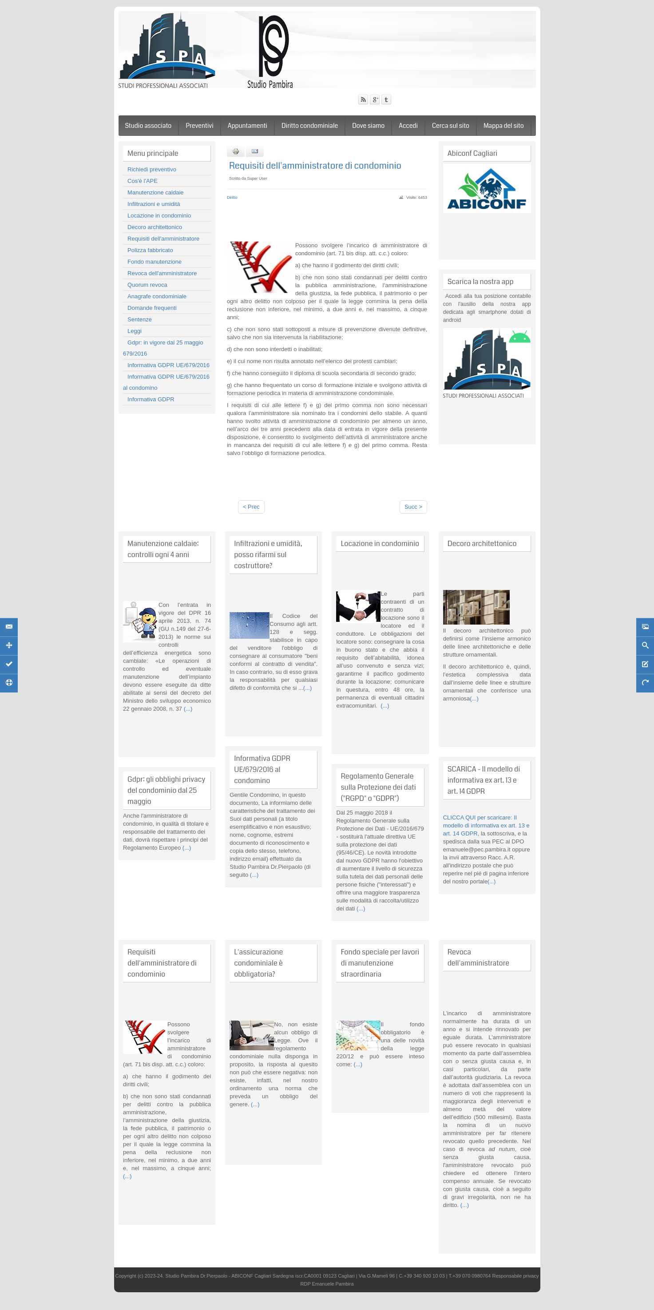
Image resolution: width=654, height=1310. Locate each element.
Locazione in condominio (159, 215)
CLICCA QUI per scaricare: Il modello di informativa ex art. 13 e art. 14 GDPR (486, 825)
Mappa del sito (504, 125)
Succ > (413, 506)
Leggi (134, 331)
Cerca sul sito (450, 125)
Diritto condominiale (309, 125)
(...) (187, 708)
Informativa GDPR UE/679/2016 (168, 365)
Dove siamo (368, 125)
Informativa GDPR (150, 399)
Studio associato (148, 125)
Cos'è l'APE (142, 181)
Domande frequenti (152, 308)
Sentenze (139, 319)
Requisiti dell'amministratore (163, 238)
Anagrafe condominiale (156, 296)
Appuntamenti (247, 125)
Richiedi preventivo (151, 169)
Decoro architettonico (154, 227)
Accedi (408, 125)
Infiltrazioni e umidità (153, 204)
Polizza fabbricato (150, 250)
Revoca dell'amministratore (162, 273)
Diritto (232, 197)
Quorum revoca (147, 284)
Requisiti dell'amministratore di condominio (315, 165)
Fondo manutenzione (154, 261)
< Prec (251, 506)
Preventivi (199, 125)
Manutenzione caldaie (155, 192)
